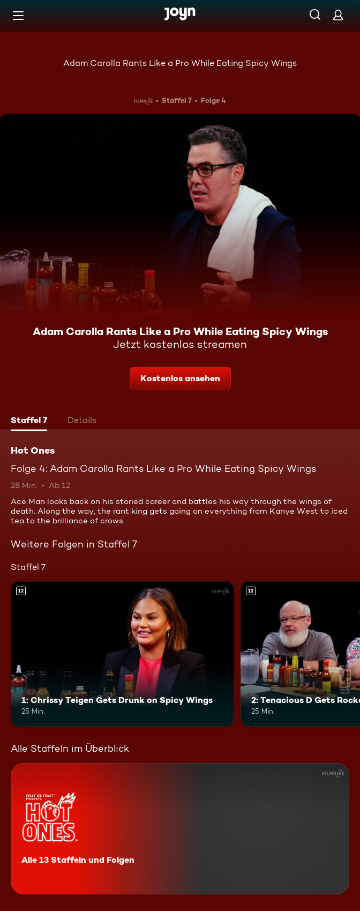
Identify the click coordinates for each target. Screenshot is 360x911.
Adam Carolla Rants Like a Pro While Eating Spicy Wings (180, 63)
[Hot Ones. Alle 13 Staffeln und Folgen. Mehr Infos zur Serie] (180, 828)
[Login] (338, 14)
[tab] (29, 421)
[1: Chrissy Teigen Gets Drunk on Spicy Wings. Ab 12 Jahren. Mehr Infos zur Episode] (122, 654)
